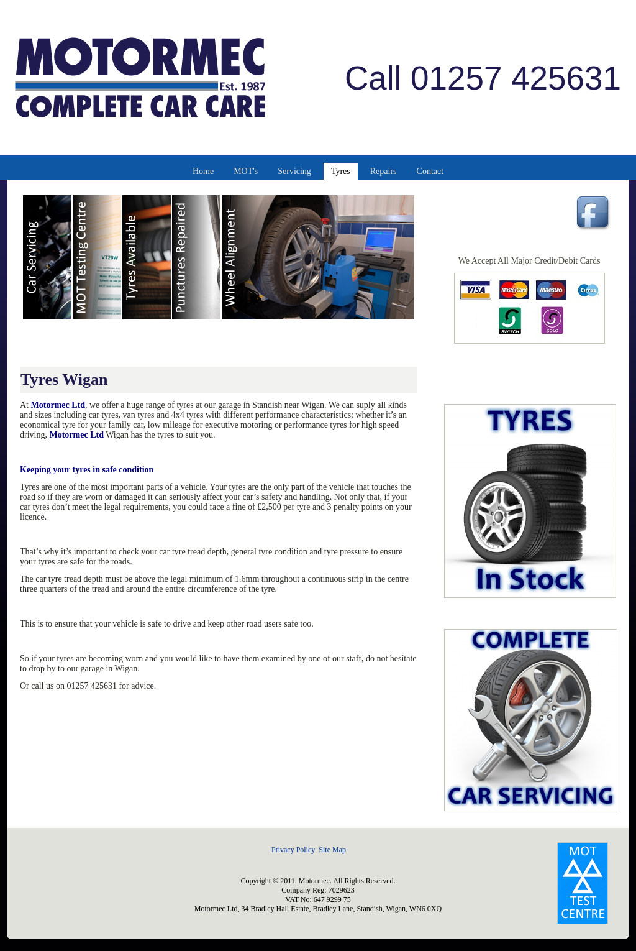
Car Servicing (48, 257)
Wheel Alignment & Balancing (319, 257)
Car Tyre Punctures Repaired (197, 257)
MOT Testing (97, 257)
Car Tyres (147, 257)
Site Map (332, 849)
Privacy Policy (293, 849)
